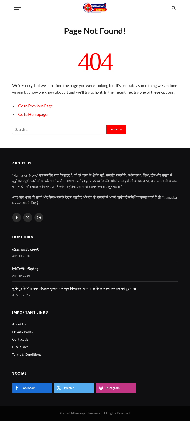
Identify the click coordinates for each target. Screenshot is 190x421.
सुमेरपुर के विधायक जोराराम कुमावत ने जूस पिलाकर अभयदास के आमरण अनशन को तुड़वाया (74, 288)
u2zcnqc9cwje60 (25, 249)
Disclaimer (20, 347)
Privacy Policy (22, 332)
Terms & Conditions (26, 354)
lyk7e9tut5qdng (25, 268)
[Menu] (17, 7)
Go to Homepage (32, 114)
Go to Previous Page (35, 106)
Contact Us (20, 339)
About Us (19, 324)
